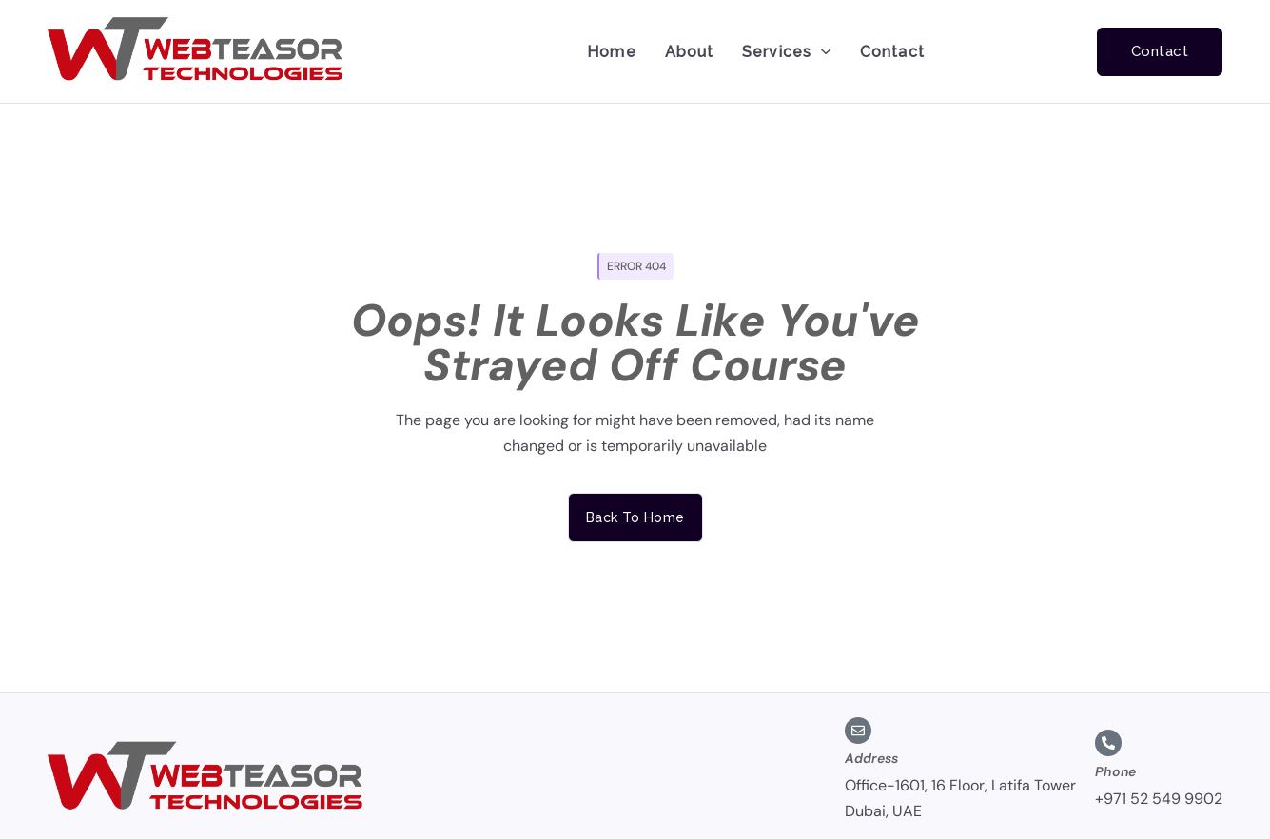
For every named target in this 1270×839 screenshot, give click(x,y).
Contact (892, 52)
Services (786, 52)
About (689, 52)
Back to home (635, 517)
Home (611, 52)
